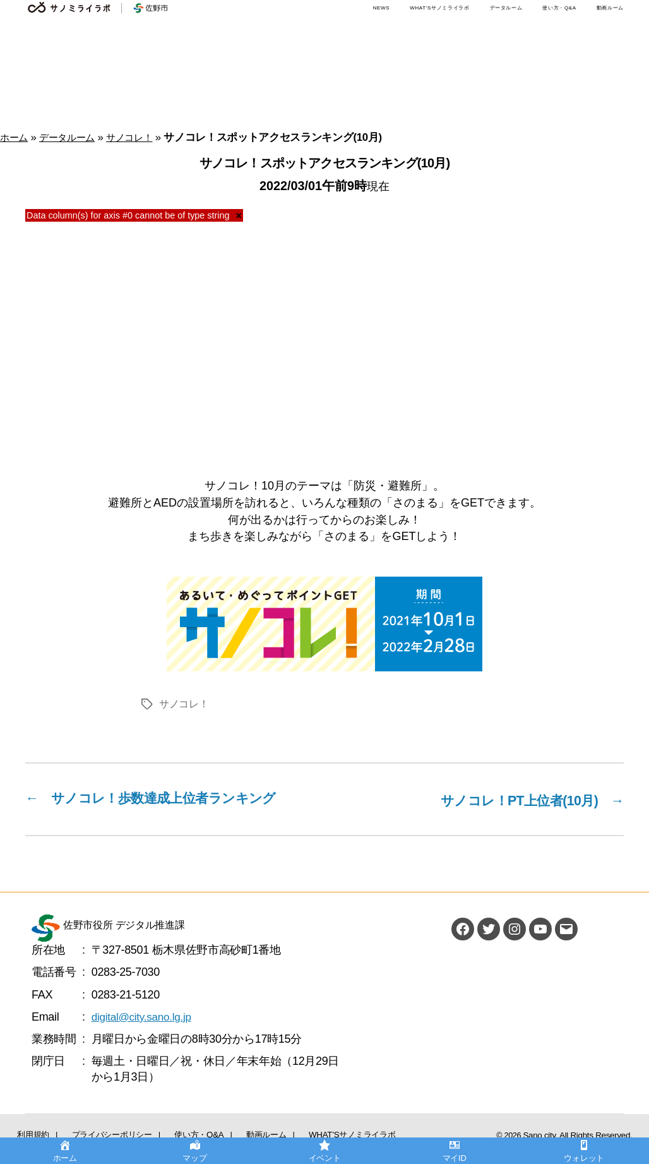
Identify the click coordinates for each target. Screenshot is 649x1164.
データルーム (506, 8)
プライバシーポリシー (88, 1131)
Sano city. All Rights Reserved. (581, 1134)
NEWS (381, 8)
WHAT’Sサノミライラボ (439, 8)
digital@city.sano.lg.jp (144, 1015)
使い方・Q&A (559, 8)
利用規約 (26, 1131)
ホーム (16, 137)
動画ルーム (610, 8)
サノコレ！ (143, 137)
